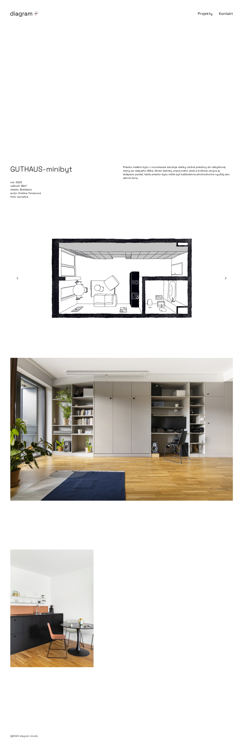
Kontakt (226, 13)
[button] (17, 278)
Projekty (205, 13)
